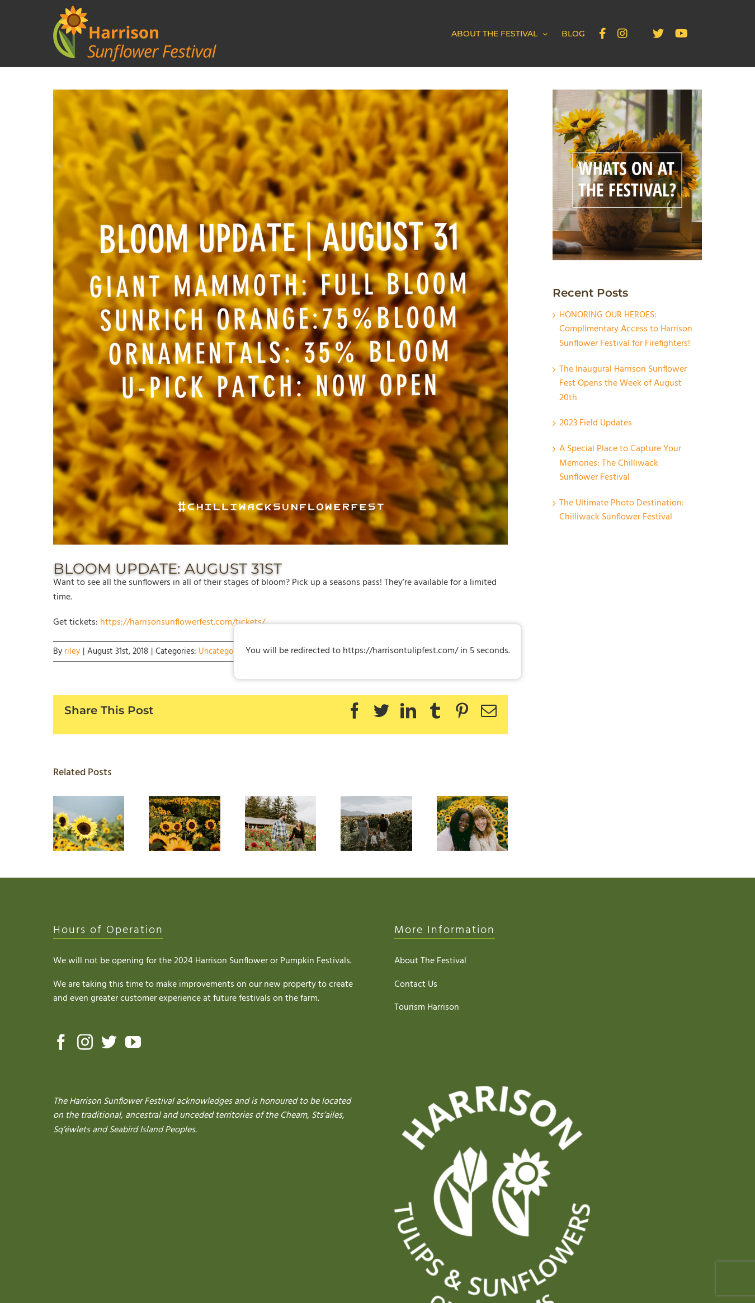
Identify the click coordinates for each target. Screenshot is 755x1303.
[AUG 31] (280, 317)
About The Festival (430, 961)
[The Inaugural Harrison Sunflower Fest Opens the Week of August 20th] (184, 803)
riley (72, 651)
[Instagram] (85, 1042)
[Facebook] (61, 1042)
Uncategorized (225, 651)
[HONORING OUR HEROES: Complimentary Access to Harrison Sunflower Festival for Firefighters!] (88, 803)
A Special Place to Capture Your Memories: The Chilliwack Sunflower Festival (620, 463)
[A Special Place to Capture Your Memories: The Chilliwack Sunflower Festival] (280, 803)
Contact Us (415, 984)
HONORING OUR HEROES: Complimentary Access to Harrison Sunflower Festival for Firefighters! (625, 329)
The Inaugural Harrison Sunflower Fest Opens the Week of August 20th (623, 383)
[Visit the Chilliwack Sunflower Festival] (472, 803)
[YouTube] (133, 1042)
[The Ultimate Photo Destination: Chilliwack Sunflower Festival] (376, 803)
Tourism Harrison (426, 1007)
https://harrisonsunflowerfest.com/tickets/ (182, 622)
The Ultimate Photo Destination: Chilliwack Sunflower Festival (621, 510)
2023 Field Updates (595, 423)
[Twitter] (109, 1042)
